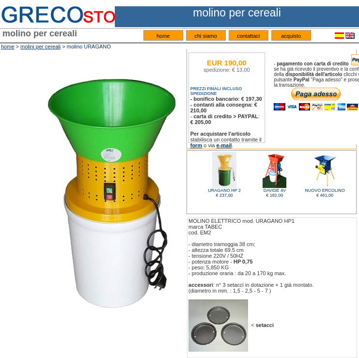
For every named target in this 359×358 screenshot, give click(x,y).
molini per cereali (40, 46)
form (196, 145)
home (163, 36)
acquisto (291, 36)
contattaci (248, 36)
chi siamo (205, 36)
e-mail (224, 145)
